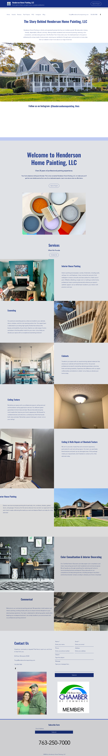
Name (57, 641)
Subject (57, 654)
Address (77, 648)
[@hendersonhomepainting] (62, 106)
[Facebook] (100, 14)
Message (57, 661)
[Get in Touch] (54, 186)
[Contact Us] (54, 255)
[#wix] (77, 106)
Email (76, 641)
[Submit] (74, 675)
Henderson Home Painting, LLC (23, 2)
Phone (57, 648)
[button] (96, 4)
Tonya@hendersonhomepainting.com (79, 14)
